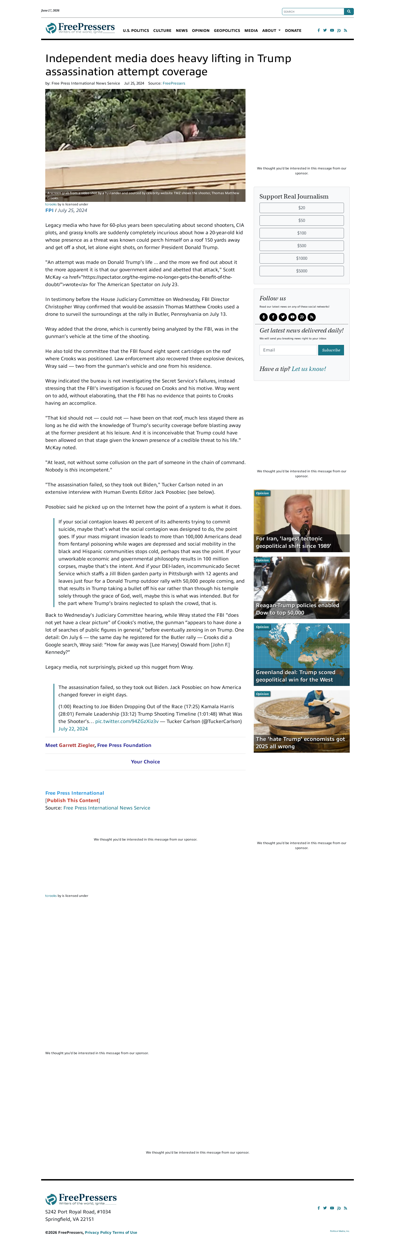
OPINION (201, 31)
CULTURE (162, 31)
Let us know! (309, 369)
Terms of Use (124, 1232)
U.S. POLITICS (136, 31)
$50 (301, 220)
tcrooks (51, 204)
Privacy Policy (98, 1232)
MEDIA (251, 31)
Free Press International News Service (106, 808)
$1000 (301, 258)
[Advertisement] (145, 826)
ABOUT (269, 31)
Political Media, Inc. (340, 1231)
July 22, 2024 (73, 729)
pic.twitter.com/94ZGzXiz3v (127, 721)
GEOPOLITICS (227, 31)
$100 (301, 233)
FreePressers (80, 30)
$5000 (301, 271)
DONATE (293, 31)
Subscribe (331, 350)
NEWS (182, 31)
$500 (301, 245)
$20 (301, 207)
